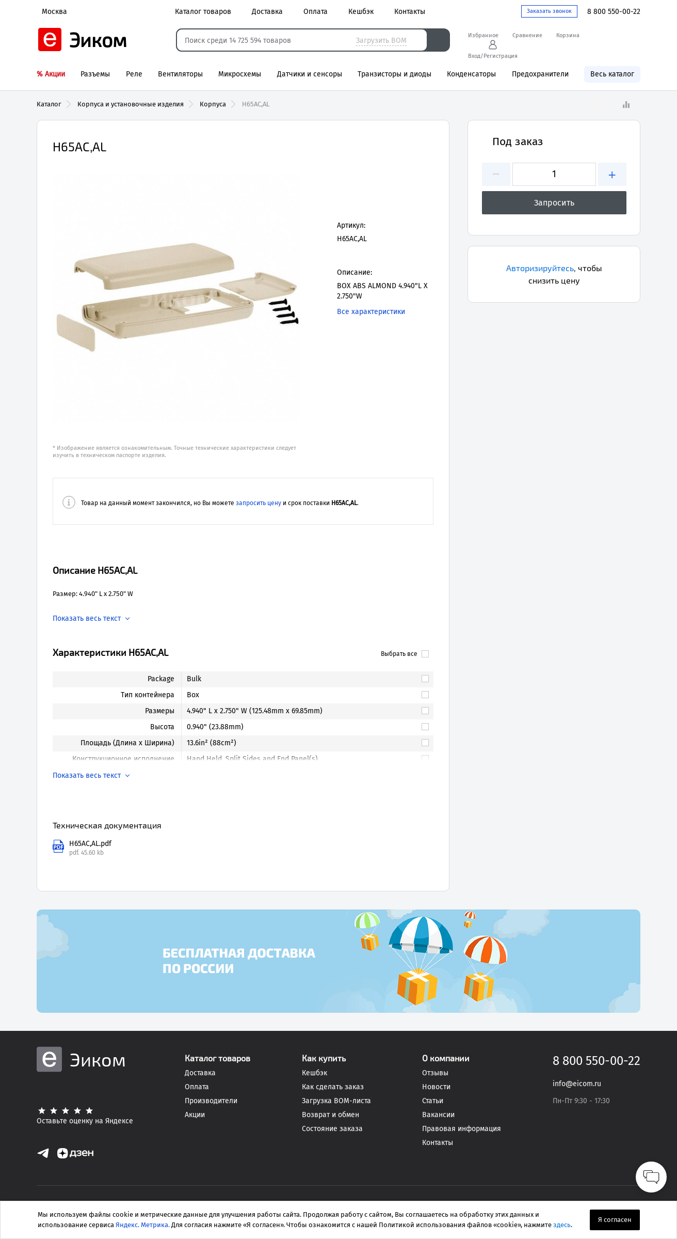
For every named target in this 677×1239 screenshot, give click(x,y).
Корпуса (213, 104)
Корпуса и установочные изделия (130, 104)
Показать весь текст (87, 619)
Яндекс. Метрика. (143, 1225)
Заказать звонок (549, 11)
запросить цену (258, 503)
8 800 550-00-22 (613, 11)
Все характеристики (371, 311)
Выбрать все (405, 653)
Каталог (49, 104)
